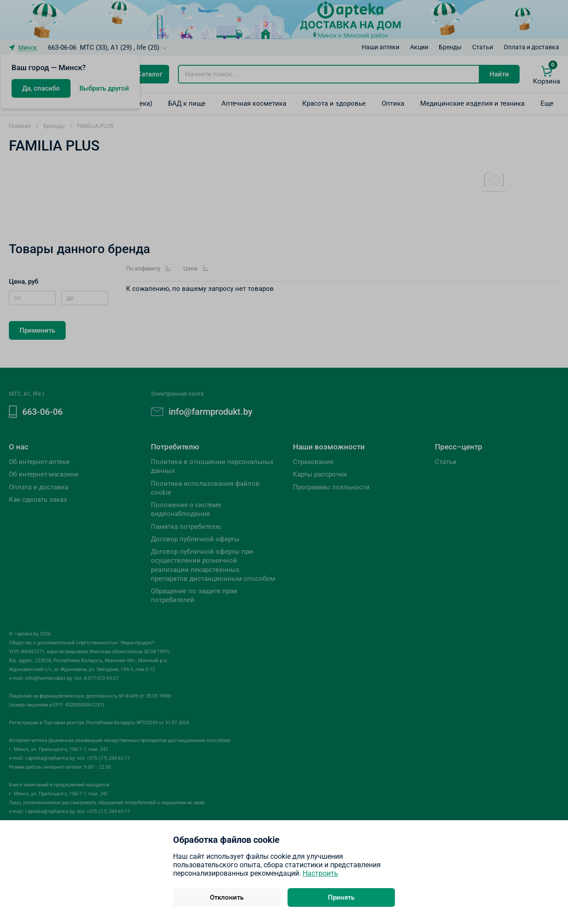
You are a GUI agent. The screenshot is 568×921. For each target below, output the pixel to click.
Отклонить (227, 897)
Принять (341, 897)
